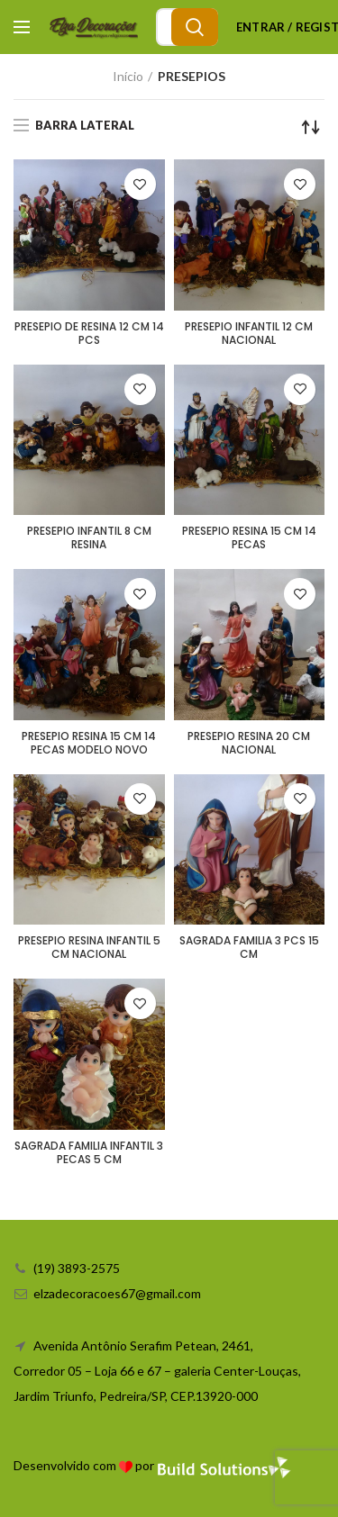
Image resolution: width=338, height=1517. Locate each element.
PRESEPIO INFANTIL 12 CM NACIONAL (249, 333)
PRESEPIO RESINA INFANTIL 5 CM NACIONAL (89, 947)
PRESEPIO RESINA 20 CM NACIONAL (248, 742)
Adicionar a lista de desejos (140, 184)
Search (194, 27)
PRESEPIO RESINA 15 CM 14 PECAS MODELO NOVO (89, 742)
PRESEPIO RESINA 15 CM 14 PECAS (249, 537)
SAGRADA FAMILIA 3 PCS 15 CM (249, 947)
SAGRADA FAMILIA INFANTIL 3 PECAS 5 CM (88, 1152)
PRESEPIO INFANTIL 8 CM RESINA (89, 537)
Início (128, 76)
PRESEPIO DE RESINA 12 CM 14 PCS (89, 333)
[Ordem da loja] (310, 126)
